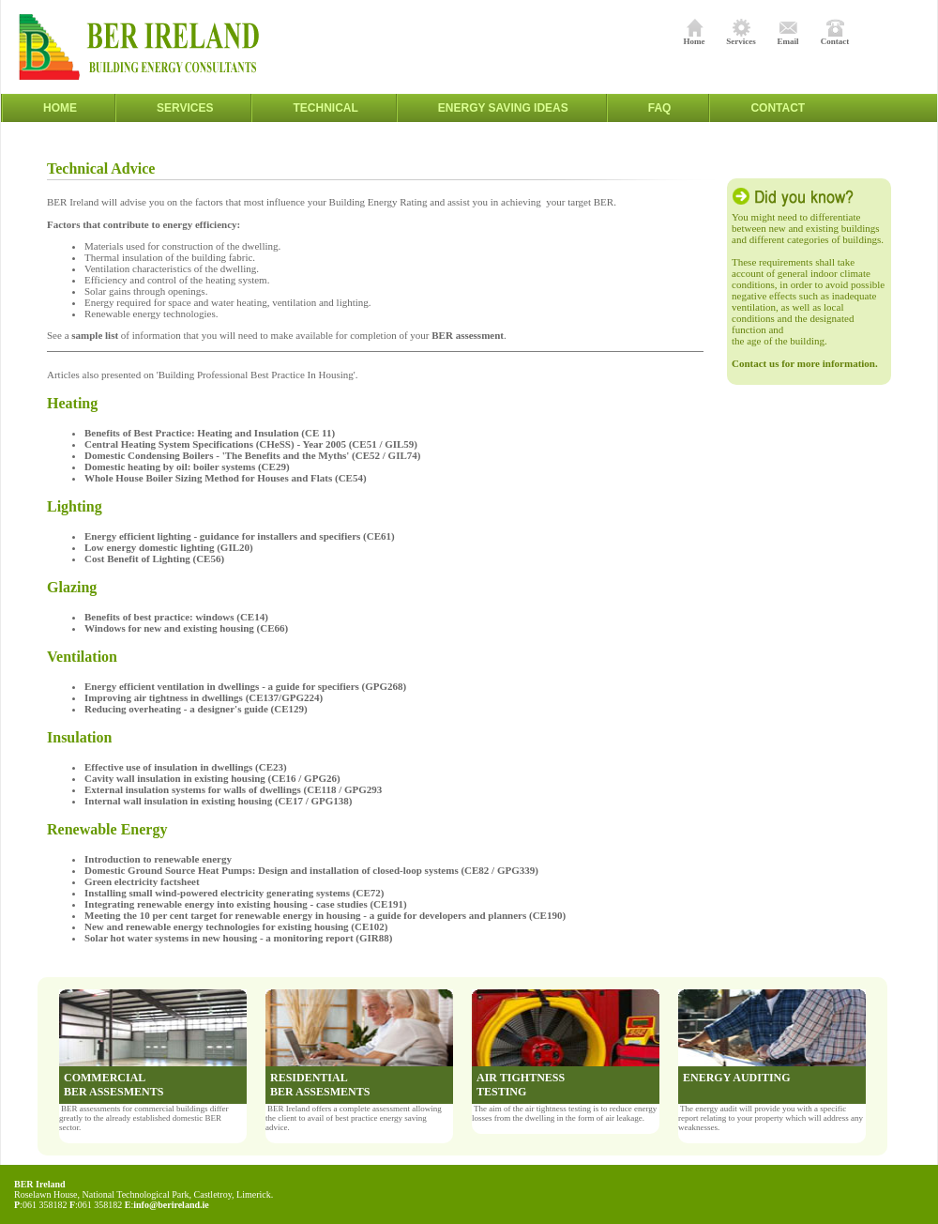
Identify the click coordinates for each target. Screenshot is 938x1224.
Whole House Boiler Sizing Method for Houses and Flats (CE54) (227, 477)
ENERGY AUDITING (737, 1077)
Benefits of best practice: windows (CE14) (178, 616)
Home (694, 37)
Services (741, 37)
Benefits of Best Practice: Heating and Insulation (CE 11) (209, 432)
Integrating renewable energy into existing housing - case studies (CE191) (249, 904)
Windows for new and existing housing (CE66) (186, 628)
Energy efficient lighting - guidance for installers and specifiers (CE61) (240, 536)
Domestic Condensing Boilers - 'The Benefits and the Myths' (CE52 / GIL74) (252, 455)
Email (787, 37)
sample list (94, 335)
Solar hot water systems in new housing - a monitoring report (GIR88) (238, 937)
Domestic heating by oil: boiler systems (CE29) (189, 466)
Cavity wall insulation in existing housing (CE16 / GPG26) (214, 778)
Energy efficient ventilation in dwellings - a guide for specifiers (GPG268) (245, 686)
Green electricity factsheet (142, 881)
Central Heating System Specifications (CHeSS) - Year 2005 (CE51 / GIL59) (250, 444)
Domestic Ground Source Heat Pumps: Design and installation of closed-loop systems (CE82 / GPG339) (316, 870)
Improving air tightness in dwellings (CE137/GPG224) (203, 697)
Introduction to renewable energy (158, 858)
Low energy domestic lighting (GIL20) (168, 547)
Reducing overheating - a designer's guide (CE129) (196, 708)
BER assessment (467, 335)
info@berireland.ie (171, 1205)
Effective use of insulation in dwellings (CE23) (185, 767)
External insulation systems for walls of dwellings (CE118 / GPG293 (233, 789)
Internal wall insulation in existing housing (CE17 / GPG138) (218, 800)
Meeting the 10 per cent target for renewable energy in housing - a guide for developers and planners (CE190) (325, 915)
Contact (835, 37)
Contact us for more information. (805, 363)
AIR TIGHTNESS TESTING (521, 1084)
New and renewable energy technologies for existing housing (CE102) (235, 926)
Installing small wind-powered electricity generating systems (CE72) (238, 892)
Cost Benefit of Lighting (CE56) (154, 558)
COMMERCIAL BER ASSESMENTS (113, 1084)
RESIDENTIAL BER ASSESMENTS (320, 1084)
